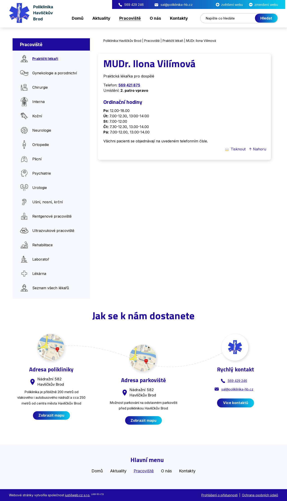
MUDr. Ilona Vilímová (201, 41)
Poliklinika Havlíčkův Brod (122, 41)
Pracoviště (152, 41)
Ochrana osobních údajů (260, 495)
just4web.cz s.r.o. (77, 495)
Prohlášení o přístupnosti (219, 495)
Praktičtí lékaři (173, 41)
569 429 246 (85, 4)
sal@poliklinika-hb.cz (128, 4)
